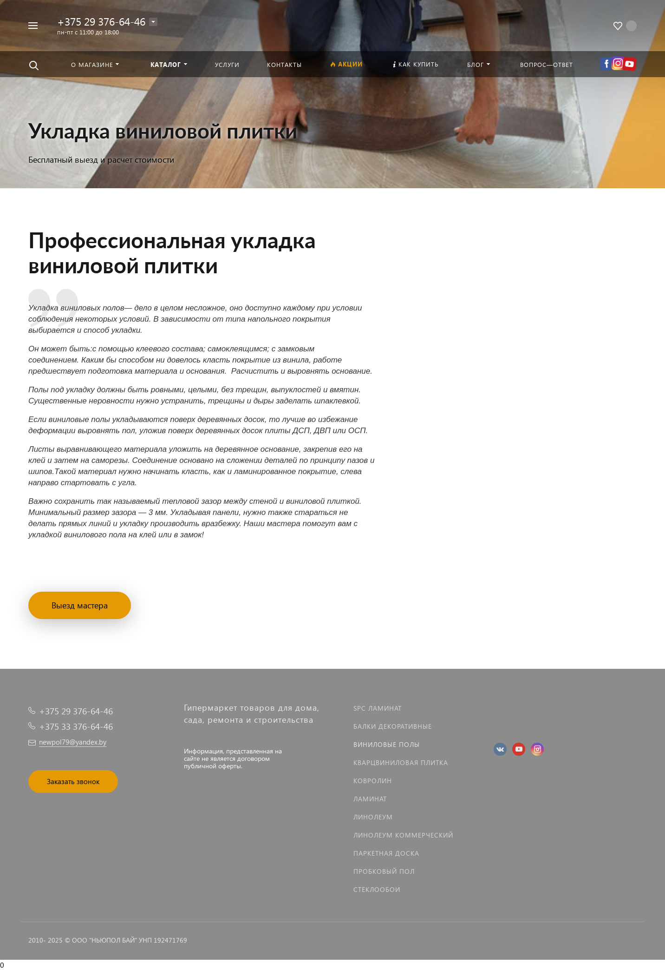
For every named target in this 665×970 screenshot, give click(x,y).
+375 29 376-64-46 (101, 21)
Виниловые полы (386, 744)
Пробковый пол (384, 871)
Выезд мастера (80, 605)
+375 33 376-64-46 (76, 726)
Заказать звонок (73, 781)
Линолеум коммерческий (403, 835)
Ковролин (372, 780)
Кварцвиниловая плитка (400, 762)
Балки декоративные (392, 726)
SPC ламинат (377, 708)
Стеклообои (376, 889)
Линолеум (373, 816)
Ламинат (370, 798)
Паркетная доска (386, 853)
